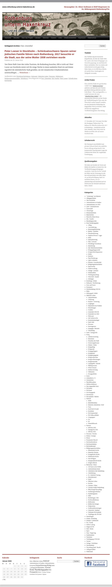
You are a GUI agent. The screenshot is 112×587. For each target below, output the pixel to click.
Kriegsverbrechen (93, 357)
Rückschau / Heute (91, 465)
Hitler (88, 291)
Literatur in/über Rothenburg (96, 487)
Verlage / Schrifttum (91, 543)
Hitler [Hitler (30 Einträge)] (31, 561)
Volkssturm (91, 372)
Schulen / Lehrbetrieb (92, 520)
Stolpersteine (91, 506)
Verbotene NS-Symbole (94, 512)
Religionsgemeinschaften (12, 78)
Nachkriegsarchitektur (94, 491)
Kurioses (90, 256)
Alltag (90, 225)
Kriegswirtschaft (92, 361)
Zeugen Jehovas (92, 463)
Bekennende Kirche (93, 450)
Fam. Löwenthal (46, 78)
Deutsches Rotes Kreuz (92, 217)
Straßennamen (90, 535)
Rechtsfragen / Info (93, 498)
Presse (88, 438)
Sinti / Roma (89, 529)
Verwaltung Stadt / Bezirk (93, 547)
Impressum (82, 38)
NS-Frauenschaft (92, 413)
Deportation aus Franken (95, 306)
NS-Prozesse (89, 394)
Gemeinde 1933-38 (93, 312)
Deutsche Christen (93, 452)
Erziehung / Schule (91, 281)
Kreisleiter (91, 411)
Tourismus (89, 537)
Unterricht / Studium (93, 510)
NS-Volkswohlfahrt (93, 415)
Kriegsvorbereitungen (94, 359)
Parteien (88, 425)
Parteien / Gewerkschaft (94, 262)
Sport (87, 531)
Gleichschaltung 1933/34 (93, 289)
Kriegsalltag (91, 347)
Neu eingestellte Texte (92, 386)
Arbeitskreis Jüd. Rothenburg (96, 471)
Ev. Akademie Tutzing (94, 475)
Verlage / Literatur (93, 270)
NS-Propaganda (90, 392)
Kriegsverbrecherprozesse (95, 252)
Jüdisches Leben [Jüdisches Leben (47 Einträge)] (38, 561)
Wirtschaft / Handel (93, 277)
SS (89, 421)
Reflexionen (59, 76)
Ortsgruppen (91, 417)
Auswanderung (92, 227)
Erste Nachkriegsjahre (92, 223)
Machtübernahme (91, 382)
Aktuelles (16, 38)
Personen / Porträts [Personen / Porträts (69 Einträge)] (44, 567)
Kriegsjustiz (91, 353)
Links (60, 38)
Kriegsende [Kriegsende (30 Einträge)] (32, 565)
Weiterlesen (25, 73)
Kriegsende (91, 349)
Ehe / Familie (90, 219)
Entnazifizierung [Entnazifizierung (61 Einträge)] (41, 565)
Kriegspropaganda (93, 355)
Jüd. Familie (55, 78)
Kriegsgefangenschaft (94, 250)
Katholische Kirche (93, 456)
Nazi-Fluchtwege (93, 258)
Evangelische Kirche (94, 454)
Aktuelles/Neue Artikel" (91, 96)
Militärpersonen (92, 365)
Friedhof (90, 310)
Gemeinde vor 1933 (93, 314)
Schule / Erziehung (91, 518)
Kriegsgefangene (92, 351)
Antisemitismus (92, 297)
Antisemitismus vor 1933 (93, 204)
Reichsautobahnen (91, 444)
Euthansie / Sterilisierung (93, 283)
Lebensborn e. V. (91, 378)
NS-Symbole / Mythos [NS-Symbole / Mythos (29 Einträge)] (40, 574)
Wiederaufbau (92, 272)
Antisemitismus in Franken (93, 202)
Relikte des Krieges (93, 504)
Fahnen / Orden (92, 345)
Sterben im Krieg (93, 370)
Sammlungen (90, 516)
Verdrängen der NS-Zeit (94, 514)
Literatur (38, 38)
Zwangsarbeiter (92, 374)
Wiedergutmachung (93, 275)
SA (89, 419)
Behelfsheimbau (92, 403)
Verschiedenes (90, 545)
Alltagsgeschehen (91, 198)
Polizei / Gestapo (91, 436)
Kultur (90, 254)
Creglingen (91, 303)
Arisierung (91, 299)
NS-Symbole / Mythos (92, 396)
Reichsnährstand (90, 446)
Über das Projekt (27, 38)
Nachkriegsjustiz (92, 494)
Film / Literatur (92, 241)
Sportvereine (91, 266)
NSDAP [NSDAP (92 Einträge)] (46, 561)
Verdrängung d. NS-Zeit (93, 539)
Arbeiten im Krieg (93, 337)
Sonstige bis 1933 (93, 429)
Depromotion (90, 215)
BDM (89, 401)
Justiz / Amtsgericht (91, 332)
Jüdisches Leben (43, 76)
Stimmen (46, 38)
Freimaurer (89, 287)
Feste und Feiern (91, 285)
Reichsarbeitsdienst (91, 442)
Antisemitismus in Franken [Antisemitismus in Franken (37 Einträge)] (37, 563)
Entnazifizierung (92, 239)
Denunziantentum (91, 213)
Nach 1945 (91, 322)
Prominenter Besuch (92, 440)
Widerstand (89, 551)
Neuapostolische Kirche (94, 460)
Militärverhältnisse (91, 384)
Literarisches (89, 380)
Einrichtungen (92, 308)
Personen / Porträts (91, 434)
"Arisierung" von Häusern (93, 196)
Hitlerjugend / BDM (91, 293)
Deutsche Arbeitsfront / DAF (96, 405)
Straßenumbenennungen (94, 508)
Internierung (91, 246)
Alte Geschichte (90, 200)
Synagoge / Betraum (93, 328)
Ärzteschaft (89, 208)
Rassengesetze (92, 326)
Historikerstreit (92, 477)
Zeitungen (91, 279)
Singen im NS (90, 527)
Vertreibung (24, 78)
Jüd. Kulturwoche (93, 318)
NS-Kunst (89, 390)
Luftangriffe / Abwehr (94, 363)
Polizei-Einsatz (92, 367)
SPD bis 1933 (92, 432)
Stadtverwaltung (92, 268)
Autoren (53, 38)
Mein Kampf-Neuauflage (95, 489)
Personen (52, 76)
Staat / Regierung (91, 533)
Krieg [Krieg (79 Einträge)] (49, 565)
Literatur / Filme (92, 485)
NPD (89, 496)
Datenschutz (92, 38)
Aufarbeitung (91, 473)
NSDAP (88, 398)
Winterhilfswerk (92, 423)
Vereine (88, 541)
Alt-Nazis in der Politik (94, 467)
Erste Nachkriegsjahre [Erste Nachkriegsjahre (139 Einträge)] (39, 569)
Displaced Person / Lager (95, 235)
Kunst (88, 376)
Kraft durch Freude (93, 409)
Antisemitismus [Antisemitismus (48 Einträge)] (49, 563)
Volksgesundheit (90, 549)
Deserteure (91, 339)
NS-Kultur (89, 388)
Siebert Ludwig (90, 524)
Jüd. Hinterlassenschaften (95, 248)
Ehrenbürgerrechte (91, 221)
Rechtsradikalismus (93, 500)
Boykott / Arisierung (93, 301)
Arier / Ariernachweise (92, 206)
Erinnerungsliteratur (93, 343)
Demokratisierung (93, 233)
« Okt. (4, 579)
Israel (89, 479)
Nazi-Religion (92, 458)
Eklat (89, 237)
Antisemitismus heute (94, 469)
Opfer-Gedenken (92, 260)
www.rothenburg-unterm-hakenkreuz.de (18, 7)
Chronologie (89, 211)
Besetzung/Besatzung (94, 229)
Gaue (89, 407)
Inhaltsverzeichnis (70, 38)
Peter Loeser (64, 78)
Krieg (87, 334)
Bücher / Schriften (93, 231)
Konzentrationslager (93, 320)
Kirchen (90, 483)
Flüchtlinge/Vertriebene (23, 76)
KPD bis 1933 (92, 427)
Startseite (8, 38)
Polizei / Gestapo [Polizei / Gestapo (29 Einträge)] (42, 572)
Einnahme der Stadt (93, 341)
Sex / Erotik (89, 522)
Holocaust (34, 76)
